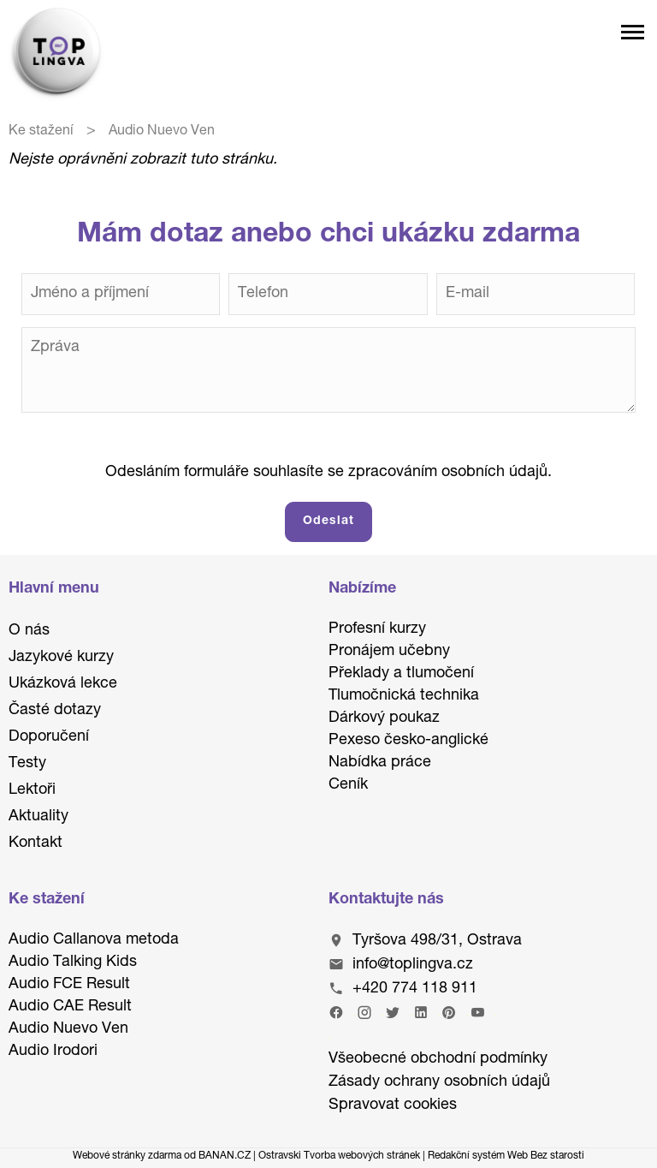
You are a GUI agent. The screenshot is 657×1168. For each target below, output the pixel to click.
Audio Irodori (53, 1051)
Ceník (348, 785)
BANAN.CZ (224, 1156)
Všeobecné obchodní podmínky (438, 1059)
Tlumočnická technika (403, 696)
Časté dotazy (55, 710)
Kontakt (35, 843)
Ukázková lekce (63, 684)
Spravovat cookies (392, 1105)
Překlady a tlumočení (401, 674)
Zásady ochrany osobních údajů (439, 1082)
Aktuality (38, 817)
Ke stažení (41, 132)
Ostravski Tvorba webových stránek (339, 1156)
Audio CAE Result (70, 1007)
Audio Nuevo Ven (68, 1029)
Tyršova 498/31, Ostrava (437, 941)
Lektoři (32, 790)
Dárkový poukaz (384, 718)
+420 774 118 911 (414, 989)
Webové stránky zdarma (127, 1156)
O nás (29, 631)
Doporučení (49, 737)
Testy (27, 764)
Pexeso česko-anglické (408, 740)
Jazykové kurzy (61, 657)
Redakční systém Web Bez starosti (506, 1156)
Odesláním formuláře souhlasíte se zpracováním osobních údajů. (328, 472)
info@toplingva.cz (412, 965)
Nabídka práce (379, 763)
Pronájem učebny (389, 651)
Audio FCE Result (69, 984)
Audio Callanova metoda (94, 940)
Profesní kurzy (377, 629)
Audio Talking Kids (73, 962)
